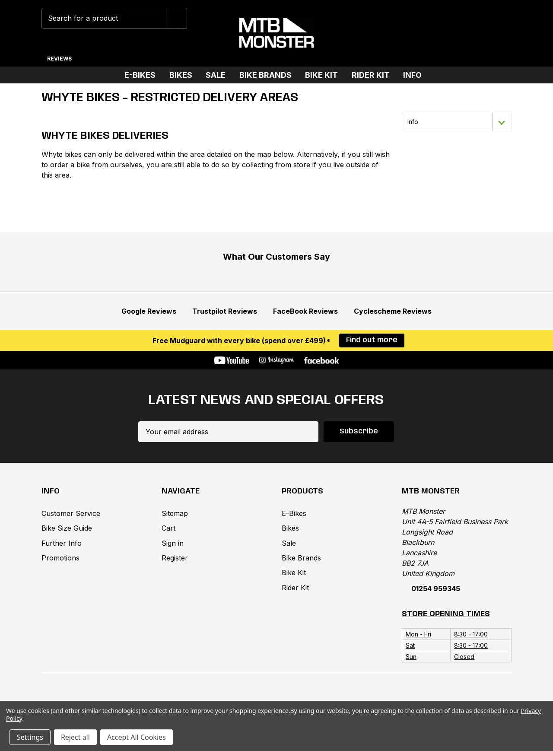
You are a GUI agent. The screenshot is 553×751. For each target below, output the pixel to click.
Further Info (61, 542)
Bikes (184, 75)
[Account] (472, 33)
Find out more (371, 340)
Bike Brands (269, 75)
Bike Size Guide (66, 528)
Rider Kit (374, 75)
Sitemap (175, 513)
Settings (30, 737)
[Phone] (419, 33)
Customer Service (70, 513)
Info (416, 75)
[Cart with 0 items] (499, 33)
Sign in (173, 542)
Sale (219, 75)
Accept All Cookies (136, 737)
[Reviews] (59, 55)
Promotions (60, 558)
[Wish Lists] (445, 33)
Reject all (75, 737)
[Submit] (176, 18)
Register (175, 558)
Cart (168, 528)
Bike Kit (325, 75)
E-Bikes (143, 75)
